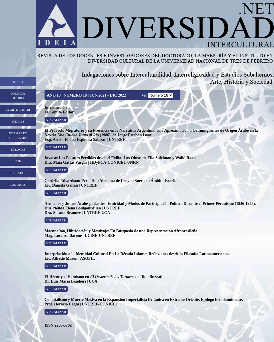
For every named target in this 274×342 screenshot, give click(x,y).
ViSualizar (56, 266)
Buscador (18, 173)
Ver (145, 95)
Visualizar (56, 119)
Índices (18, 121)
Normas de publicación (18, 135)
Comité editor (18, 109)
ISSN (18, 161)
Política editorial (18, 96)
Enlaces (18, 149)
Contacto (18, 184)
